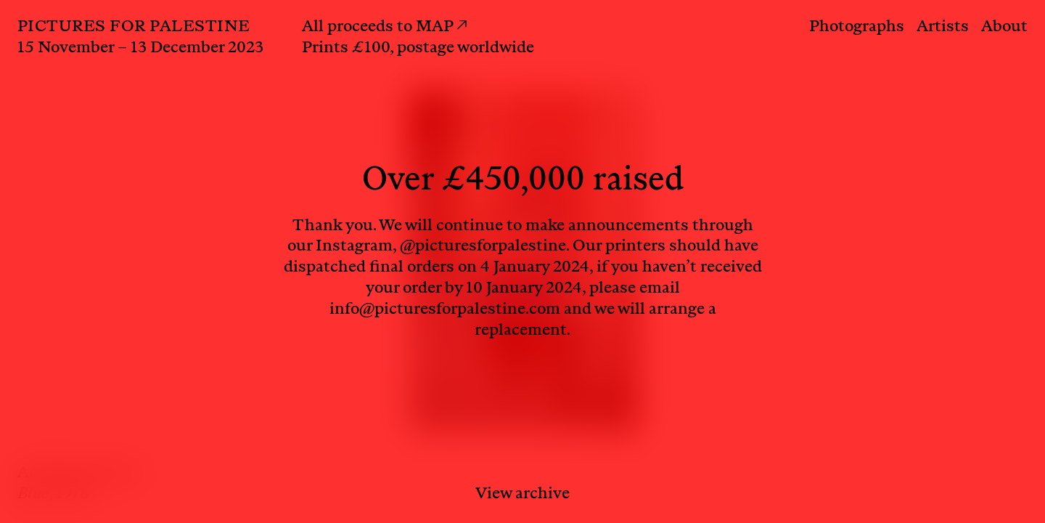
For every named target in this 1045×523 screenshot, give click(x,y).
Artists (943, 27)
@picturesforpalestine (483, 247)
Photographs (856, 27)
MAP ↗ (441, 27)
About (1004, 27)
